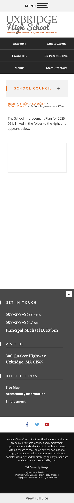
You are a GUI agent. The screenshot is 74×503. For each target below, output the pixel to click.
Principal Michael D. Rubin (32, 330)
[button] (37, 6)
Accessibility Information (25, 394)
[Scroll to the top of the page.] (69, 294)
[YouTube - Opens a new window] (47, 424)
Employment (16, 401)
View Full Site (37, 498)
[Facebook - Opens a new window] (27, 424)
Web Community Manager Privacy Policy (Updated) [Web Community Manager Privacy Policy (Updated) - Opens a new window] (37, 475)
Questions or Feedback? (37, 472)
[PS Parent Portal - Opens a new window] (55, 56)
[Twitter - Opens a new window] (37, 424)
